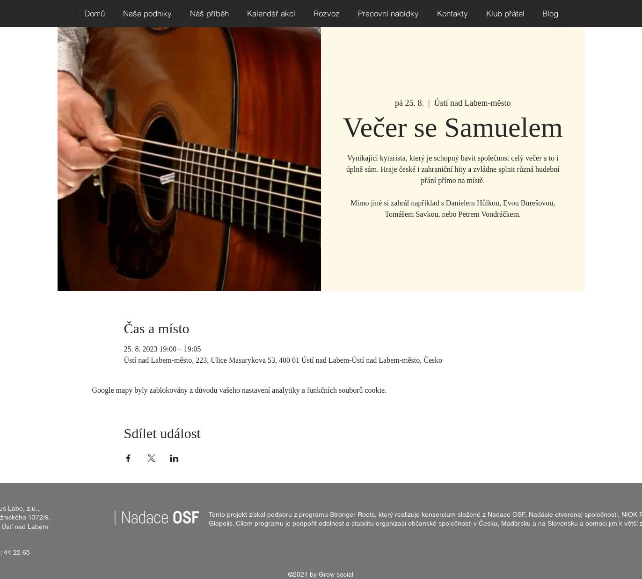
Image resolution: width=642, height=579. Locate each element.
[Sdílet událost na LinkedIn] (174, 458)
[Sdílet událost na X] (151, 458)
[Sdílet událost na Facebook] (128, 458)
